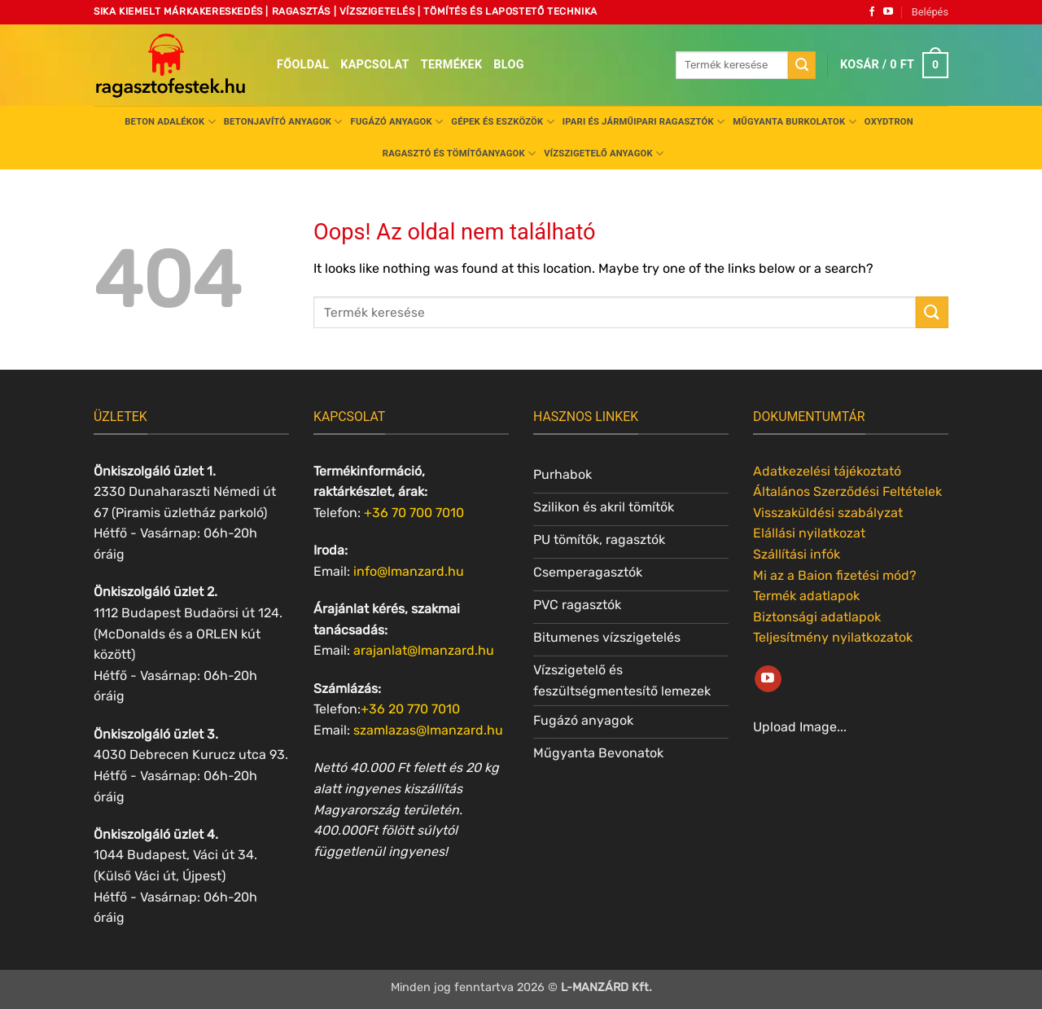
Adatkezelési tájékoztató (827, 471)
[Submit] (802, 65)
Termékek (452, 65)
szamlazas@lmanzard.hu (428, 730)
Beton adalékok (170, 121)
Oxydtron (889, 121)
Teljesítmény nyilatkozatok (833, 637)
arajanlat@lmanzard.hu (423, 650)
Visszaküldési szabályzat (828, 512)
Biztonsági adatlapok (817, 617)
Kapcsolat (374, 65)
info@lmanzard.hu (408, 571)
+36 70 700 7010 (414, 512)
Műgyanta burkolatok (794, 121)
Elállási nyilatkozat (809, 533)
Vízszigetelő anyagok (603, 153)
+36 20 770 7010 (410, 709)
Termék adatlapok (806, 595)
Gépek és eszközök (502, 121)
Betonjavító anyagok (283, 121)
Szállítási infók (796, 554)
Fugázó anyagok (397, 121)
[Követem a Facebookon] (872, 12)
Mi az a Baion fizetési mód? (835, 575)
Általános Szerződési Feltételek (847, 491)
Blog (508, 65)
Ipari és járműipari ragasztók (644, 121)
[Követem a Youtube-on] (888, 12)
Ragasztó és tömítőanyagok (459, 153)
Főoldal (303, 65)
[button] (930, 12)
